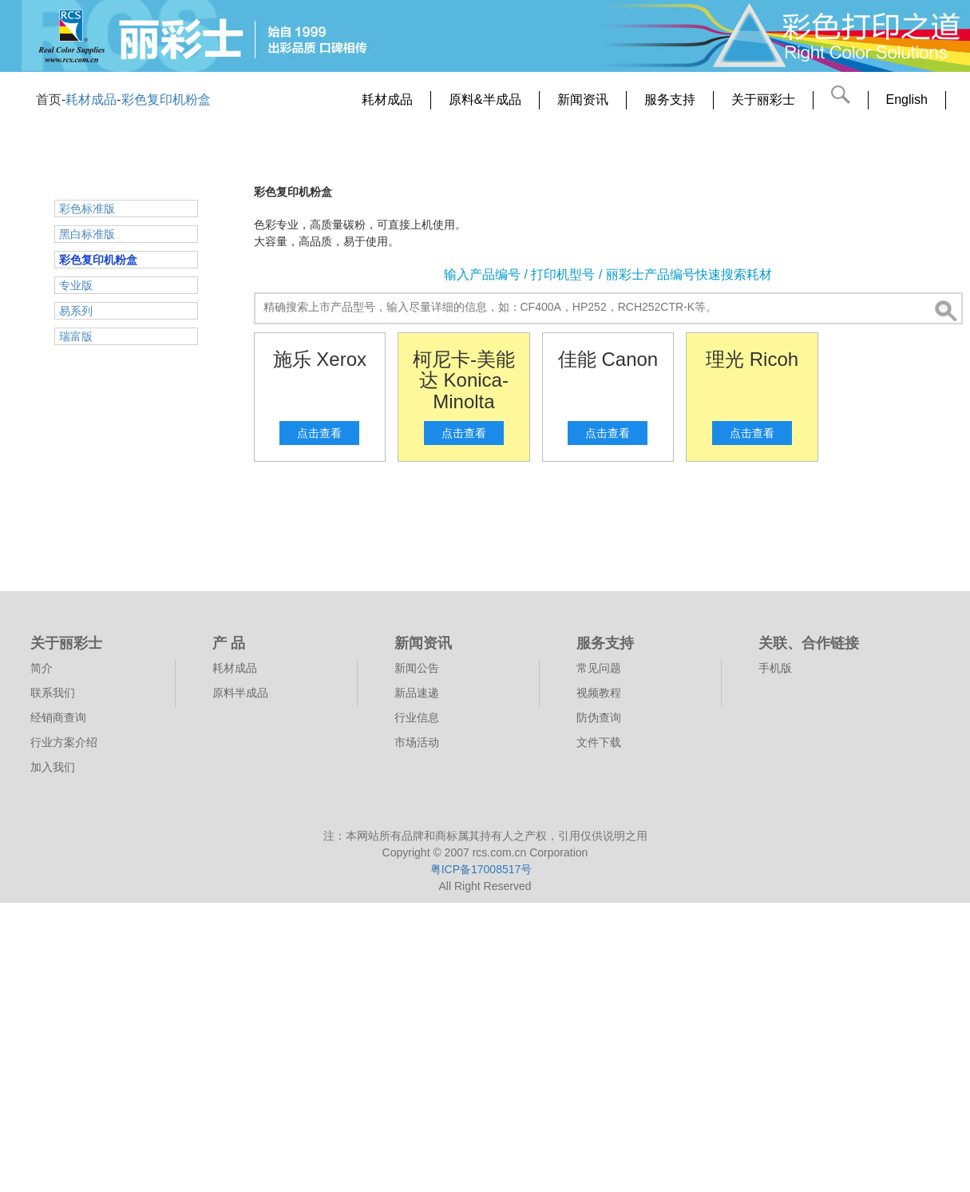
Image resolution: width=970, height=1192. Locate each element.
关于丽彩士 (763, 99)
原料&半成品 (485, 99)
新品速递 (416, 693)
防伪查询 (598, 718)
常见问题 (598, 668)
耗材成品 (91, 99)
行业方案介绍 (63, 743)
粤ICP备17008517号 (481, 869)
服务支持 (669, 99)
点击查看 (319, 433)
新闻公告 (416, 668)
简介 (41, 668)
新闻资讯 (582, 99)
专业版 (76, 285)
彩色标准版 (87, 208)
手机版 (775, 668)
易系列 (76, 310)
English (907, 99)
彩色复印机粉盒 (166, 99)
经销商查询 (58, 718)
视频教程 (598, 693)
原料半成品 (240, 693)
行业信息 (416, 718)
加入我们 (52, 767)
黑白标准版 (87, 234)
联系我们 (52, 693)
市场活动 (416, 743)
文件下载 (598, 743)
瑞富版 (76, 336)
